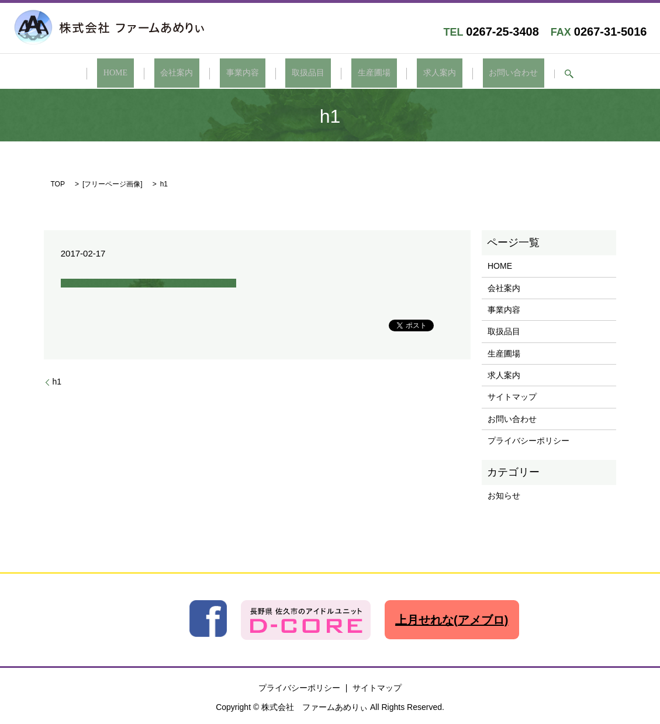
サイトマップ (512, 395)
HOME (153, 73)
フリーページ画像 (112, 183)
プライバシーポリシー (528, 439)
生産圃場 (361, 73)
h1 (57, 379)
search (524, 74)
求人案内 (414, 73)
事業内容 (255, 73)
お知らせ (504, 493)
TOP (58, 183)
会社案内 (202, 73)
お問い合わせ (475, 73)
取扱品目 (308, 73)
